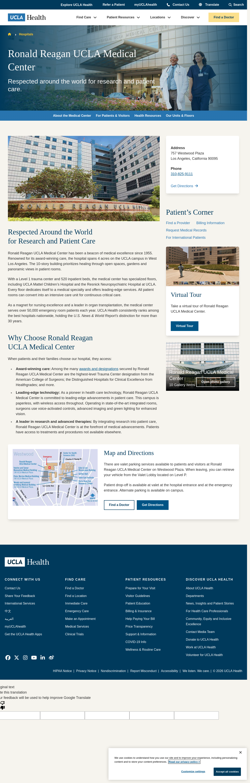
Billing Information (210, 223)
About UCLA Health (199, 588)
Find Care (83, 17)
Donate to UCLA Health (202, 639)
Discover (187, 17)
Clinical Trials (74, 634)
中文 (8, 611)
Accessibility (169, 671)
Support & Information (140, 634)
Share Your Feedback (20, 596)
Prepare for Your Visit (140, 588)
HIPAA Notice (62, 671)
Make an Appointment (80, 618)
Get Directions (184, 186)
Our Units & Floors (180, 115)
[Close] (240, 752)
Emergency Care (77, 611)
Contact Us (181, 4)
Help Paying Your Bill (140, 618)
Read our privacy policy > (184, 761)
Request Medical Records (186, 230)
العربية (9, 618)
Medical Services (77, 626)
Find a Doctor (224, 17)
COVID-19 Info (135, 642)
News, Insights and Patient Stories (210, 603)
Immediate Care (76, 603)
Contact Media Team (200, 632)
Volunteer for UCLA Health (204, 655)
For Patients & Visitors (113, 115)
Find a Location (76, 596)
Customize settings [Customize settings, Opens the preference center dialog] (193, 771)
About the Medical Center (72, 115)
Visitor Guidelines (137, 596)
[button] (77, 5)
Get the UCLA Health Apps (23, 634)
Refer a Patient (114, 4)
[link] (8, 657)
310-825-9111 (182, 174)
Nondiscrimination (113, 671)
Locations (157, 17)
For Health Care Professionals (207, 611)
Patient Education (137, 603)
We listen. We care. (196, 671)
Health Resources (147, 115)
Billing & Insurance (138, 611)
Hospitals (26, 34)
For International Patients (186, 238)
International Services (20, 603)
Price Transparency (139, 626)
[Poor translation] (2, 705)
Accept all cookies (227, 771)
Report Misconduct (143, 671)
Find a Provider (178, 223)
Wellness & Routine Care (143, 649)
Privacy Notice (86, 671)
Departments (195, 596)
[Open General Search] (236, 5)
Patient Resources (121, 17)
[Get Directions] (153, 505)
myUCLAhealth (145, 4)
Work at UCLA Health (201, 647)
